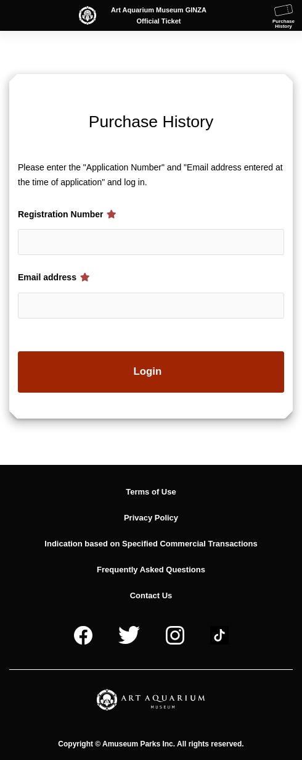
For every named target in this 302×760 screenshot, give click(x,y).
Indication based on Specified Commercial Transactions (150, 543)
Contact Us (151, 595)
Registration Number (67, 214)
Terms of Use (151, 491)
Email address (54, 277)
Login (148, 371)
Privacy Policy (151, 517)
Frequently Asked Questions (151, 569)
